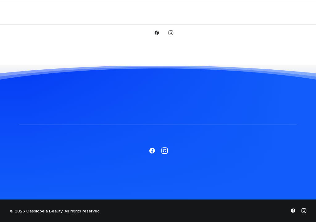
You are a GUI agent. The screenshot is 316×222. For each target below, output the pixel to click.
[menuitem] (159, 32)
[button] (159, 32)
